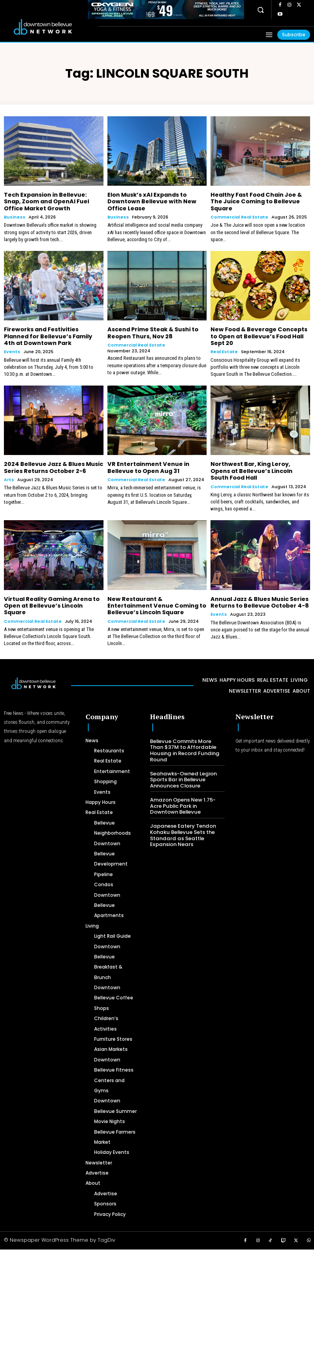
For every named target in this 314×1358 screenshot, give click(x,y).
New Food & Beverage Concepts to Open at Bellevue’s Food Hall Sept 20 (259, 335)
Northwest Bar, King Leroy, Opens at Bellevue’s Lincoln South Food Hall (251, 469)
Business (14, 216)
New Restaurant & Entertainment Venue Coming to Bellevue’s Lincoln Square (156, 603)
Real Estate (224, 350)
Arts (9, 477)
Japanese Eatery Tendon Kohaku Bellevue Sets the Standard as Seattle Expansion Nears (182, 832)
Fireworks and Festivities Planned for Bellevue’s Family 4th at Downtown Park (48, 335)
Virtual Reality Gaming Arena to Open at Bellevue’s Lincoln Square (51, 603)
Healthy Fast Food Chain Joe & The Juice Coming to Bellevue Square (256, 201)
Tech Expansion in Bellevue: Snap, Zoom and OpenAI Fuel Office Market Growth (46, 201)
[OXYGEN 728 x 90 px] (166, 9)
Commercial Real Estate (239, 216)
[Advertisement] (157, 1301)
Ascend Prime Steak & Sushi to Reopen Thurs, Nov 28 (152, 332)
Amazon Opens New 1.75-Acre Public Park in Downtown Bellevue (182, 802)
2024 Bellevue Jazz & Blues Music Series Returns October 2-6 (53, 466)
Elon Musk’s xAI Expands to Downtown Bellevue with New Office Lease (151, 201)
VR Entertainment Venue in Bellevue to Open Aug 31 (147, 466)
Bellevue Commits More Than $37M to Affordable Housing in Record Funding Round (183, 748)
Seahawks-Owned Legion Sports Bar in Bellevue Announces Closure (182, 776)
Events (12, 350)
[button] (260, 10)
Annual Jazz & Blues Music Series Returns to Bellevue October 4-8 (259, 600)
